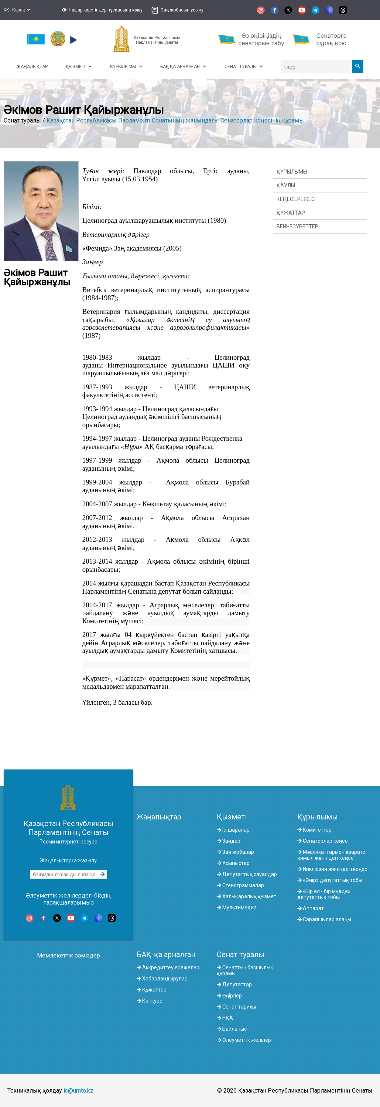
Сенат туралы (240, 954)
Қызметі (232, 816)
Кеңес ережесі (296, 199)
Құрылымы (292, 172)
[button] (101, 10)
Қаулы (286, 185)
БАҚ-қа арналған (166, 954)
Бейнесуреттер (297, 226)
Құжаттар (291, 213)
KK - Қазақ (17, 10)
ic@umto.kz (78, 1090)
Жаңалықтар (159, 816)
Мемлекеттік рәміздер (68, 955)
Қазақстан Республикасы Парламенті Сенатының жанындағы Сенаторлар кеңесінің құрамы (175, 120)
